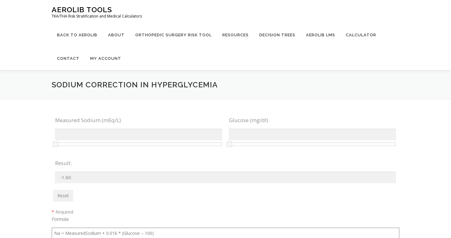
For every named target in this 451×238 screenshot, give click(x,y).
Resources (235, 35)
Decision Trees (277, 35)
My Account (105, 58)
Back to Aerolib (77, 35)
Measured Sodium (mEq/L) (88, 120)
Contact (68, 58)
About (116, 35)
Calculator (361, 35)
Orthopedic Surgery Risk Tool (173, 35)
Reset (63, 196)
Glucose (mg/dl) (248, 120)
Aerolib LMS (320, 35)
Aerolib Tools (82, 9)
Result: (63, 163)
